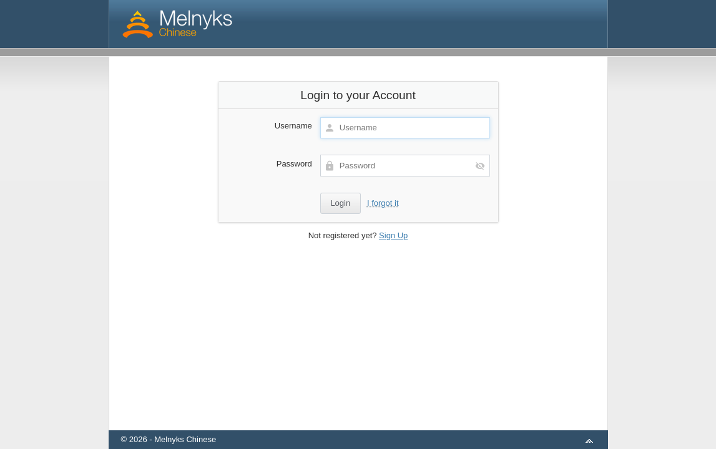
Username (293, 125)
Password (294, 163)
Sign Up (393, 235)
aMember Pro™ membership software (372, 423)
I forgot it (383, 203)
